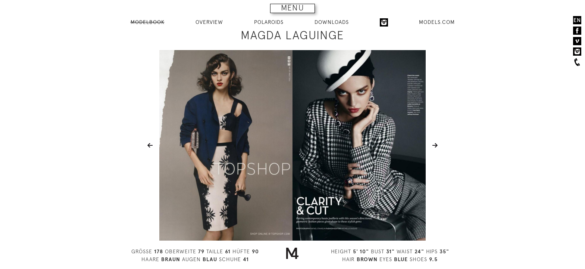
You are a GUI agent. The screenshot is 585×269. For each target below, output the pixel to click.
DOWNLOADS (332, 22)
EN (577, 20)
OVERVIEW (209, 22)
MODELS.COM (437, 22)
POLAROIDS (269, 22)
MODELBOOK (148, 22)
